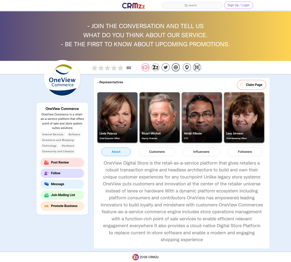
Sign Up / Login (239, 5)
